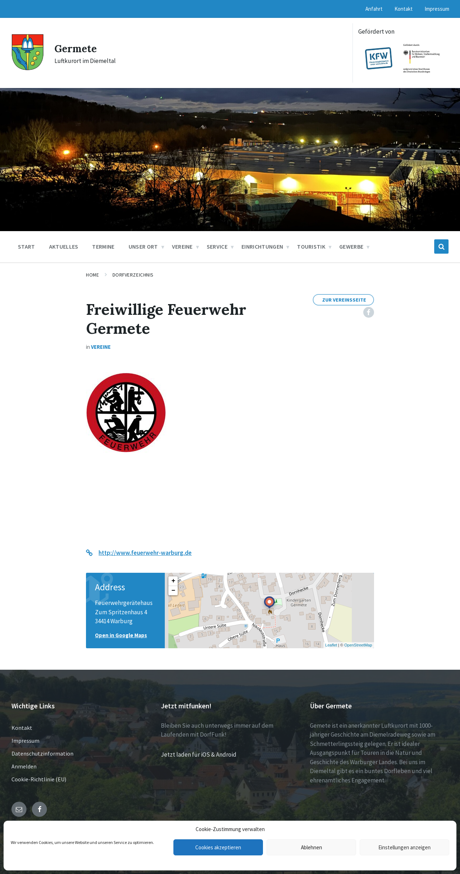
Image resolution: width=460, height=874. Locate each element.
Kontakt (21, 727)
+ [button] (173, 581)
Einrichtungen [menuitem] (262, 246)
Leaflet (331, 645)
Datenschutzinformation (42, 753)
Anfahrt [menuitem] (374, 8)
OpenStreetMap (358, 645)
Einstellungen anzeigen (404, 847)
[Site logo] (27, 68)
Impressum (25, 740)
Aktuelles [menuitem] (63, 246)
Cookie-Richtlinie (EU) (38, 779)
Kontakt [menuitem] (403, 8)
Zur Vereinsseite (344, 300)
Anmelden (24, 766)
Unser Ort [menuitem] (143, 246)
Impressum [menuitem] (437, 8)
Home (92, 275)
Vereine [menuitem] (182, 246)
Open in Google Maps (121, 635)
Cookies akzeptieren (218, 847)
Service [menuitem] (217, 246)
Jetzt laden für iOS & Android (198, 754)
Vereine (101, 346)
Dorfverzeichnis (133, 275)
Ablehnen (311, 847)
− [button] (173, 590)
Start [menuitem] (26, 246)
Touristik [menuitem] (311, 246)
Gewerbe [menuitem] (351, 246)
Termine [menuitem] (103, 246)
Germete (77, 48)
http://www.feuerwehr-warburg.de (145, 553)
